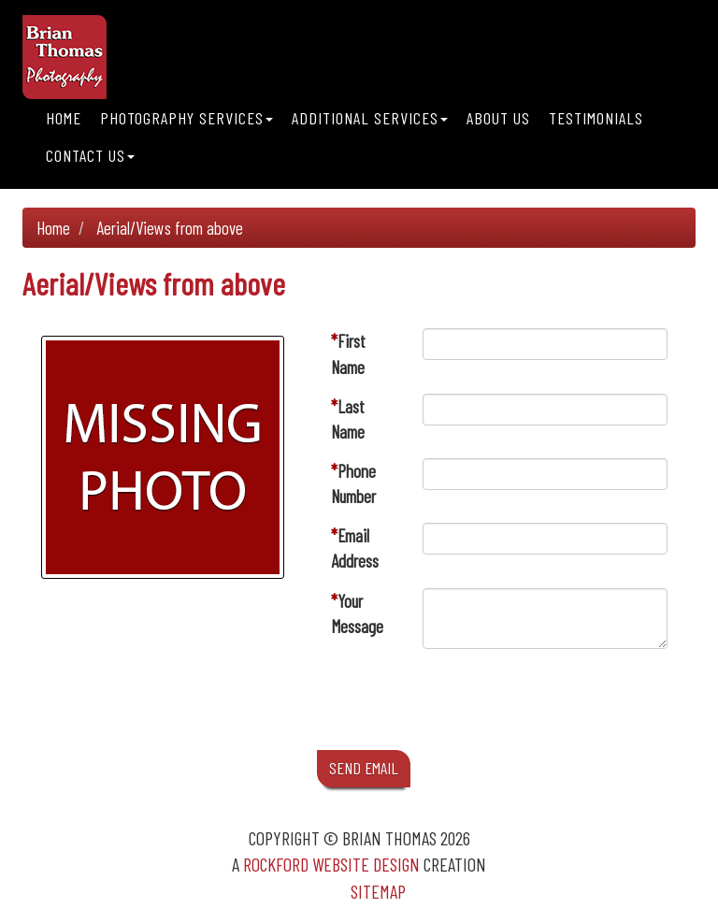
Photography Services (186, 118)
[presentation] (565, 704)
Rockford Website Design (331, 864)
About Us (498, 118)
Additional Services (370, 118)
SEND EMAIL (363, 767)
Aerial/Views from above (169, 227)
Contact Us (90, 155)
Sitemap (378, 891)
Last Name (348, 419)
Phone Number (353, 483)
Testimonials (596, 118)
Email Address (355, 548)
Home (63, 118)
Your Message (357, 613)
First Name (348, 353)
